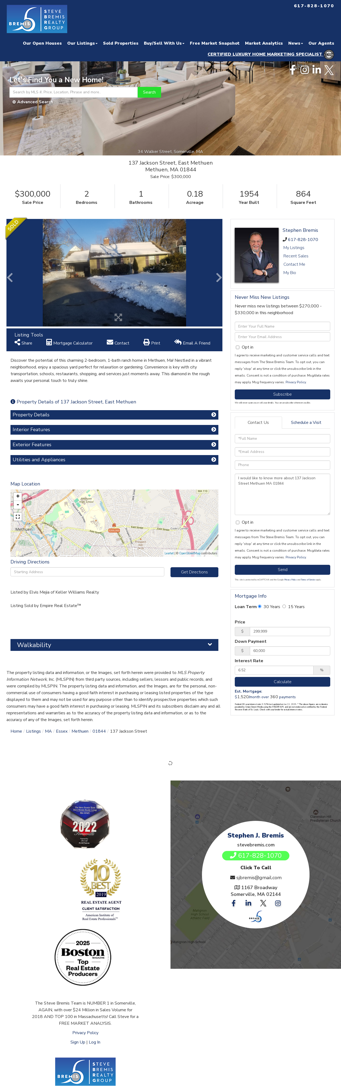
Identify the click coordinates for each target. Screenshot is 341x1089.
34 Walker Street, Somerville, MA (170, 152)
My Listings (293, 248)
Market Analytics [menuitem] (264, 43)
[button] (149, 92)
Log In (94, 1042)
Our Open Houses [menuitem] (42, 43)
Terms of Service (308, 579)
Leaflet (169, 553)
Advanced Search (35, 102)
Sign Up (77, 1042)
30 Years (269, 607)
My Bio (289, 273)
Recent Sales (295, 256)
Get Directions (194, 572)
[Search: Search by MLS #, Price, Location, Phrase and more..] (73, 92)
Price (240, 622)
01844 (99, 731)
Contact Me (294, 264)
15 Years (293, 607)
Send (282, 570)
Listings (33, 731)
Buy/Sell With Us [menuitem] (164, 43)
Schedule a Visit (306, 422)
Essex (62, 731)
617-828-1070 (303, 240)
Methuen (80, 731)
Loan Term (246, 607)
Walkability (34, 645)
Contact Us (258, 422)
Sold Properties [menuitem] (120, 43)
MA (48, 731)
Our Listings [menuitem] (82, 43)
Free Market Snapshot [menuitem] (215, 43)
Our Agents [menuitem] (321, 43)
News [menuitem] (295, 43)
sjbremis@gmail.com (259, 877)
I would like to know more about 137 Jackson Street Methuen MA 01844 (282, 494)
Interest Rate (249, 661)
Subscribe (282, 394)
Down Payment (251, 641)
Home (16, 731)
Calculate (283, 682)
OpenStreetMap (189, 553)
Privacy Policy (296, 382)
